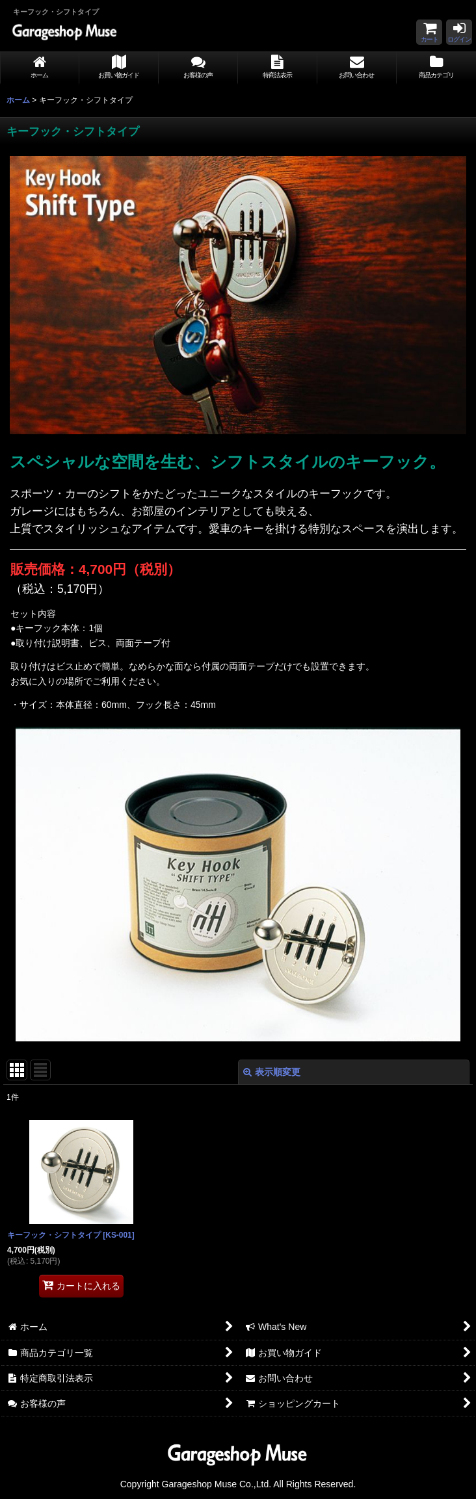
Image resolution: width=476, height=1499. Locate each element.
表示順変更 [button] (271, 1072)
